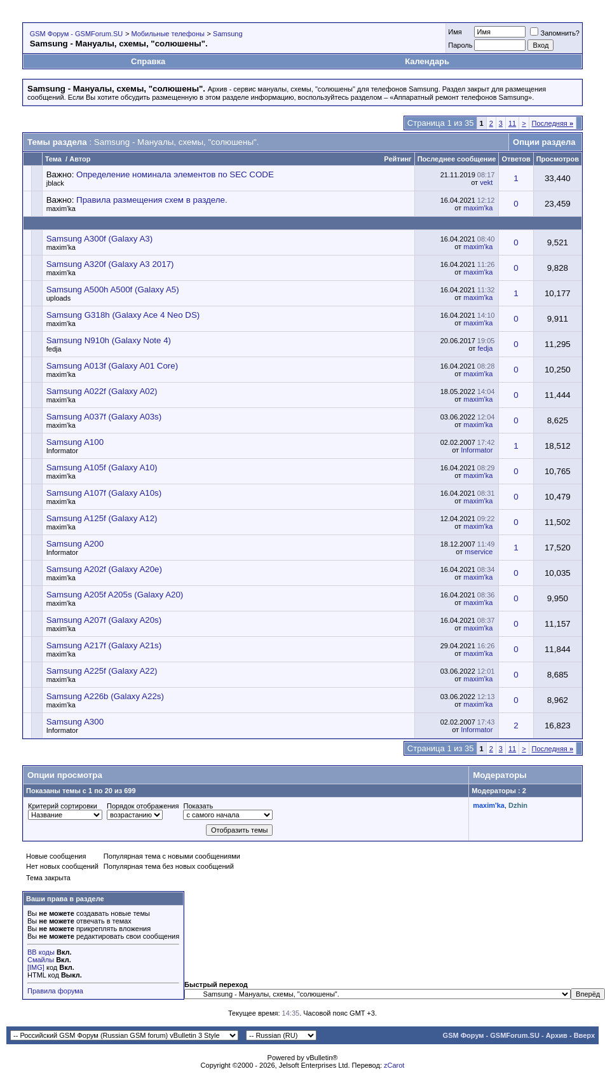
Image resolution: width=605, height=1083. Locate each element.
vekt (486, 182)
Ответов (515, 159)
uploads (58, 298)
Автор (79, 159)
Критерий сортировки (62, 806)
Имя (454, 32)
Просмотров (557, 159)
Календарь (427, 61)
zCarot (394, 1065)
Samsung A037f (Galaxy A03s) (104, 416)
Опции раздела (544, 142)
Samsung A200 (75, 543)
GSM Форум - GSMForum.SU (76, 33)
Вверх (584, 1035)
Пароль (460, 45)
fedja (54, 349)
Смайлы (40, 960)
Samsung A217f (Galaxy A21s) (104, 645)
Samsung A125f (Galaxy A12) (102, 518)
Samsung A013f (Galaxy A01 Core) (112, 366)
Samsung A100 (75, 442)
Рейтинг (397, 159)
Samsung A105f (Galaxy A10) (102, 467)
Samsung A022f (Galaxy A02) (102, 391)
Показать (198, 806)
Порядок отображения (143, 806)
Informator (62, 450)
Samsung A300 (75, 721)
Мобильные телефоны (168, 33)
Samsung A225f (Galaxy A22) (102, 671)
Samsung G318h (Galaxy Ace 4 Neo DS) (123, 315)
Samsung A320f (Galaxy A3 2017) (110, 264)
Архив (557, 1035)
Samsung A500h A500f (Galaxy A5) (112, 289)
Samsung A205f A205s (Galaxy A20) (115, 594)
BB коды (41, 952)
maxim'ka (61, 208)
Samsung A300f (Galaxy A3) (99, 238)
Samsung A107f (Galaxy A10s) (104, 493)
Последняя (552, 123)
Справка (148, 61)
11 (512, 123)
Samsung (227, 33)
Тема (53, 159)
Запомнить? (555, 33)
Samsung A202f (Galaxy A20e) (104, 569)
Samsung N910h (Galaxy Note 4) (108, 340)
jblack (55, 183)
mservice (479, 551)
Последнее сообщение (457, 159)
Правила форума (55, 991)
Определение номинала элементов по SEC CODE (175, 174)
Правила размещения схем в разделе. (152, 200)
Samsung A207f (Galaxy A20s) (104, 620)
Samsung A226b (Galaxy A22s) (105, 696)
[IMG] (35, 967)
